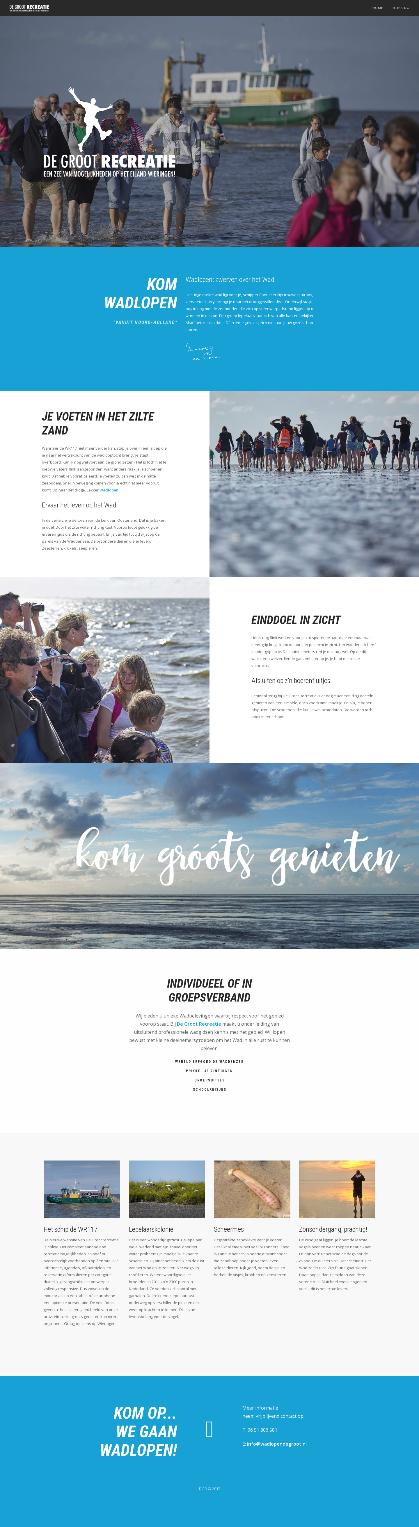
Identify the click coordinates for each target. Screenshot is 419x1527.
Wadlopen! (110, 490)
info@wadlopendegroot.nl (277, 1444)
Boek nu (401, 8)
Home (378, 8)
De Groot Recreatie (199, 1024)
